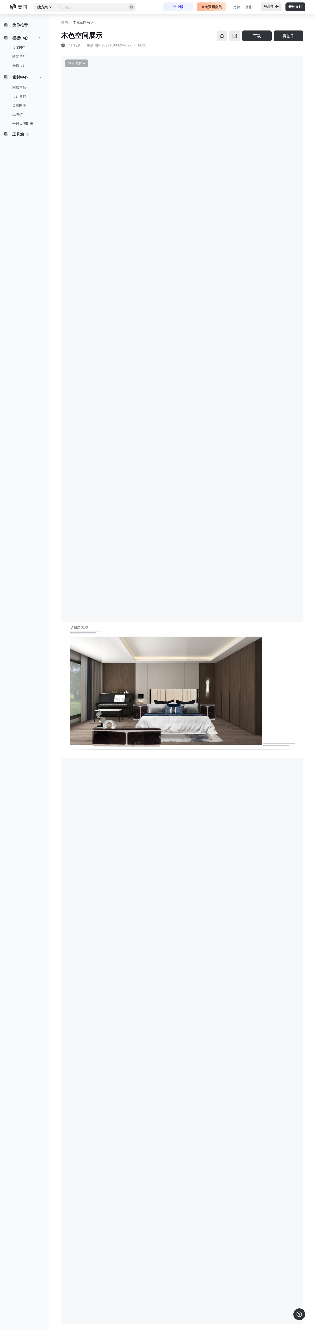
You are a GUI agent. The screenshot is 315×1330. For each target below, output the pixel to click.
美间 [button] (64, 22)
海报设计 (19, 65)
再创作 (288, 36)
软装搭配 (19, 56)
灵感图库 (19, 105)
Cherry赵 (73, 45)
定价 (236, 6)
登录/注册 (271, 7)
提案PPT (18, 47)
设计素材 (19, 96)
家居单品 (19, 87)
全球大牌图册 (22, 123)
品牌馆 (17, 114)
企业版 (178, 7)
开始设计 (295, 7)
